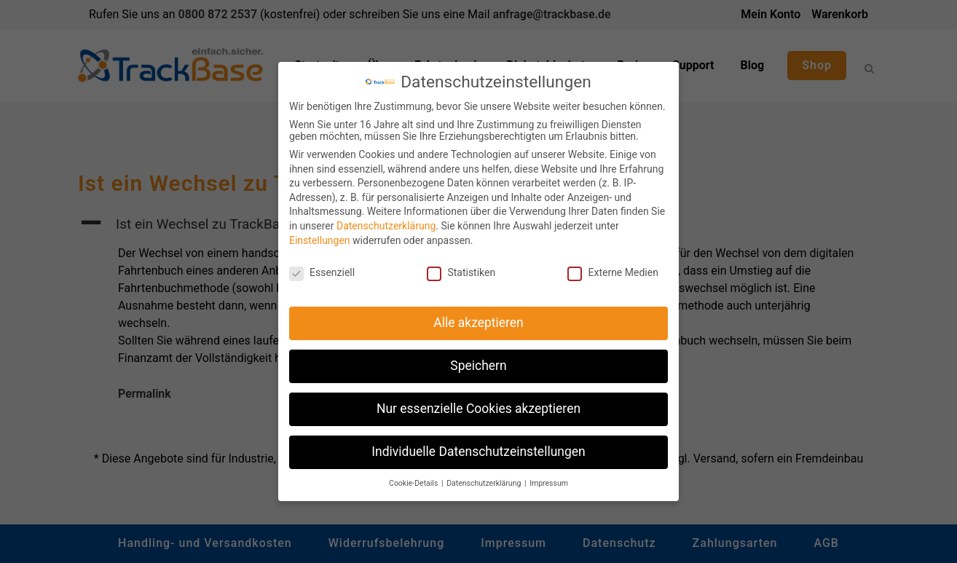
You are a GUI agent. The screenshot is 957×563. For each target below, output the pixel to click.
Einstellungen (319, 234)
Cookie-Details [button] (414, 477)
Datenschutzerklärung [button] (484, 477)
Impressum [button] (548, 477)
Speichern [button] (478, 360)
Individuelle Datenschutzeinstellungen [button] (478, 445)
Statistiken (461, 266)
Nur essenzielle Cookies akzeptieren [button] (478, 402)
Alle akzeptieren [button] (478, 317)
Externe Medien (612, 266)
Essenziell (322, 266)
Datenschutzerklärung (386, 220)
